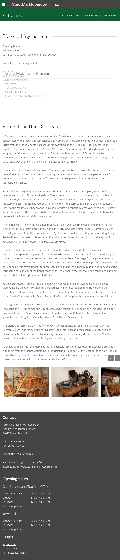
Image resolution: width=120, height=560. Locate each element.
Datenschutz (10, 548)
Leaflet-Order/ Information (18, 454)
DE (57, 4)
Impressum (9, 544)
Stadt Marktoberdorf (29, 4)
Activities (67, 15)
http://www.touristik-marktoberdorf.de (35, 466)
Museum (81, 15)
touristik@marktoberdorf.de (27, 462)
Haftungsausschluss (14, 552)
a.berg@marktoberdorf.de (29, 84)
